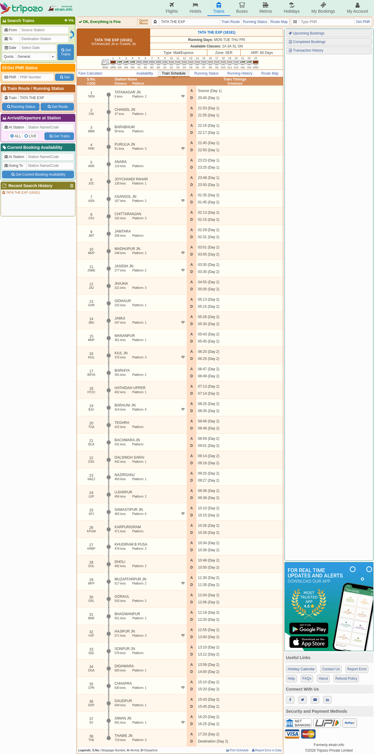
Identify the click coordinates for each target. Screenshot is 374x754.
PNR (10, 77)
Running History (239, 73)
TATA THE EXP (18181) (20, 192)
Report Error (357, 669)
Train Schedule (174, 73)
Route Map (279, 22)
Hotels (195, 8)
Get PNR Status (19, 67)
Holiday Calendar (301, 669)
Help (291, 678)
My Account (357, 8)
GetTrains (65, 52)
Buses (242, 8)
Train (10, 98)
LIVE (33, 136)
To (8, 39)
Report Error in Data (266, 750)
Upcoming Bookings (306, 33)
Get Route (57, 107)
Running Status (48, 88)
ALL (18, 136)
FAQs (306, 678)
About (323, 678)
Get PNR (363, 22)
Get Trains (59, 136)
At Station (14, 127)
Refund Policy (346, 678)
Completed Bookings (307, 42)
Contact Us (331, 669)
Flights (172, 8)
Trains (218, 8)
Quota (9, 57)
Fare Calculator (90, 73)
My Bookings (323, 8)
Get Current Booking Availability (38, 174)
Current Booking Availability (31, 147)
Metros (265, 8)
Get (64, 77)
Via (68, 20)
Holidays (292, 8)
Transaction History (305, 50)
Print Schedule (237, 750)
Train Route (18, 88)
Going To (13, 166)
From (10, 30)
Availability (144, 73)
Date (10, 48)
